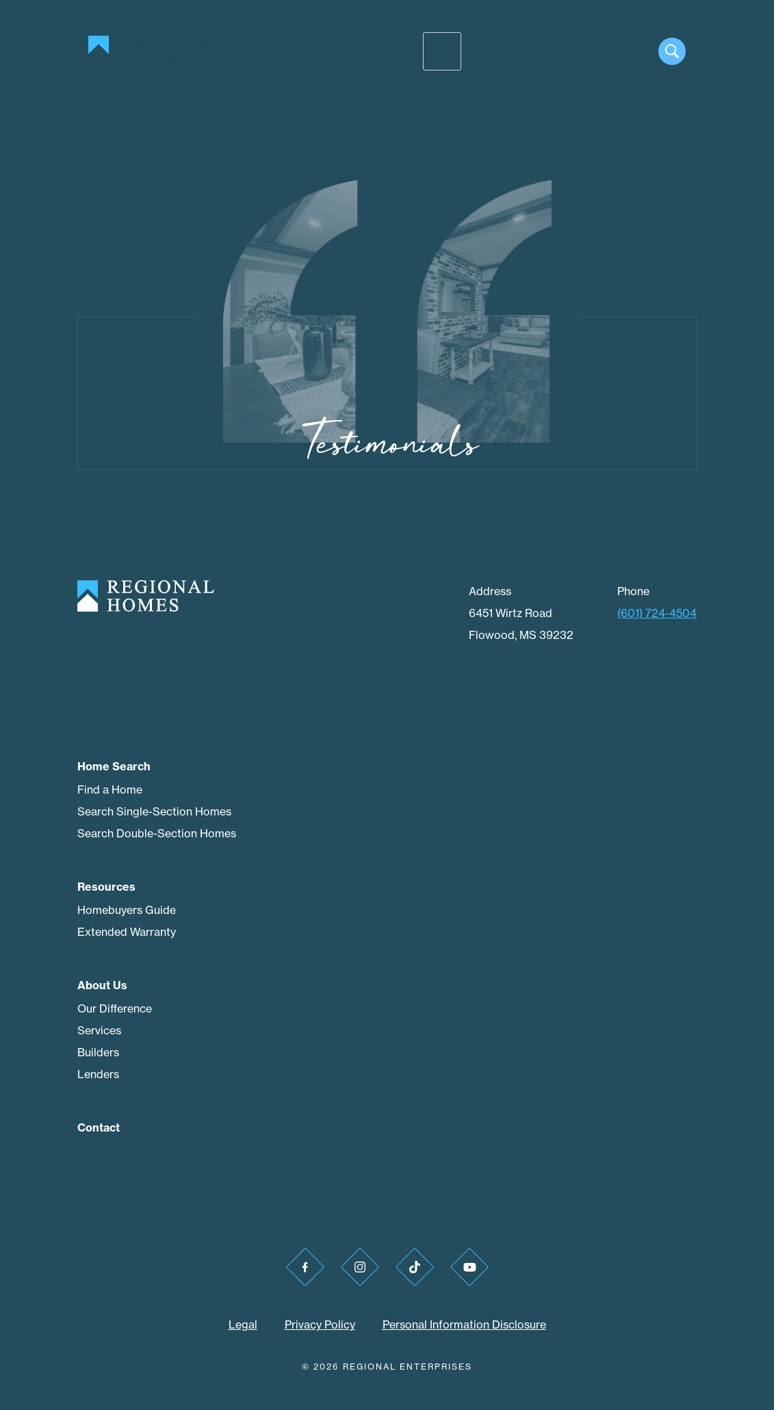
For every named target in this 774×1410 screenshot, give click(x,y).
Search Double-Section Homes (156, 833)
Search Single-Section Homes (154, 811)
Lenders (98, 1074)
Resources (106, 886)
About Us (102, 985)
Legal (243, 1324)
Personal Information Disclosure (464, 1324)
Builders (98, 1052)
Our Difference (114, 1008)
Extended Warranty (126, 932)
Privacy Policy (320, 1324)
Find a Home (109, 789)
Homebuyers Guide (126, 910)
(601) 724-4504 (657, 613)
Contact (98, 1127)
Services (99, 1030)
